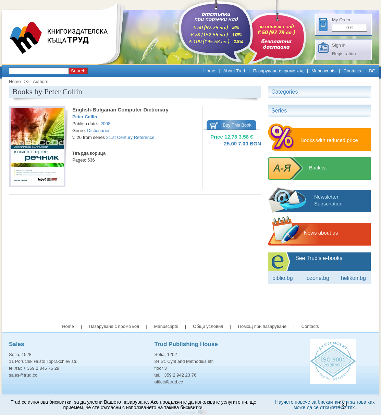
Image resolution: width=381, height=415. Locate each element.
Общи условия (208, 326)
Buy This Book (237, 125)
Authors (40, 81)
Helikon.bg (353, 278)
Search (78, 70)
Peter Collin (84, 116)
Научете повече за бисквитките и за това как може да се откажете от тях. (324, 404)
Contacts (352, 70)
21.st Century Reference (130, 137)
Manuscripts (323, 70)
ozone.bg (318, 278)
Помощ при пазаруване (262, 326)
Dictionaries (98, 130)
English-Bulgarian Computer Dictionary (120, 109)
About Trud (234, 70)
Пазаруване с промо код (278, 70)
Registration (344, 53)
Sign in (339, 45)
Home (210, 70)
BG (372, 70)
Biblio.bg (282, 278)
